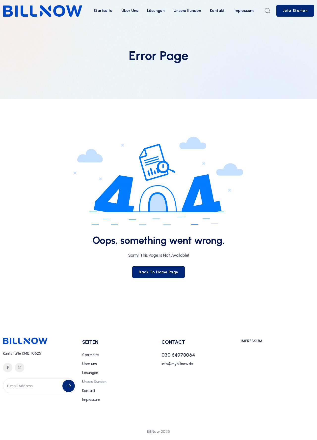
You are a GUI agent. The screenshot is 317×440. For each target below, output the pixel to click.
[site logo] (42, 13)
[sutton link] (295, 11)
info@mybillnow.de (177, 364)
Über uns (129, 10)
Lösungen (156, 10)
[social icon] (7, 367)
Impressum (244, 10)
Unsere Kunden (187, 10)
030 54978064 (178, 355)
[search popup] (267, 11)
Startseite (102, 10)
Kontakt (217, 10)
